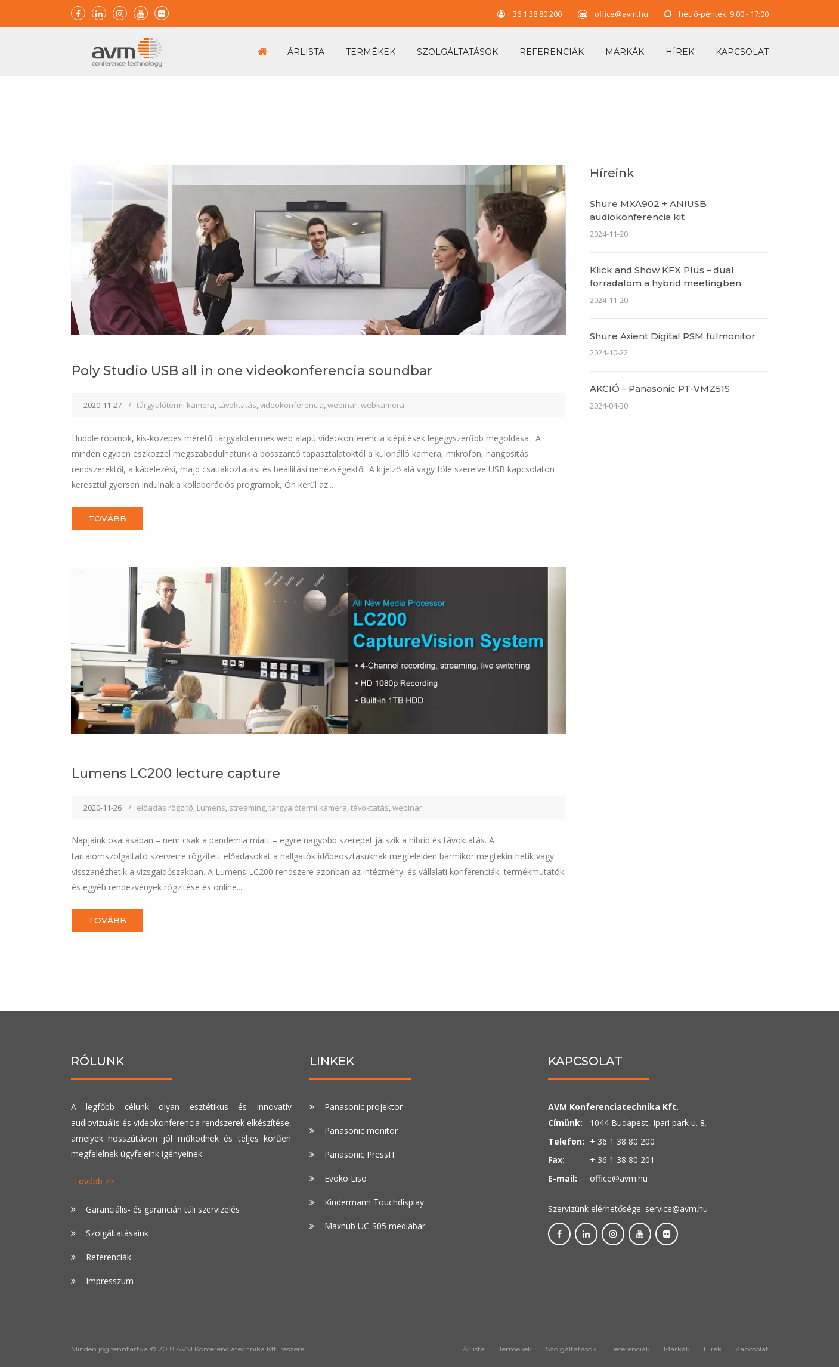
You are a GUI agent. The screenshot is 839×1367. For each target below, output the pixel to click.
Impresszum (110, 1278)
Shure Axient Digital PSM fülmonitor (673, 327)
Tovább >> (93, 1179)
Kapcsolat (742, 47)
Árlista (305, 47)
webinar (342, 396)
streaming (247, 802)
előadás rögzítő (165, 802)
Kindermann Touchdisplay (374, 1200)
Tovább (112, 511)
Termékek (370, 47)
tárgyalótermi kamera (176, 396)
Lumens (211, 802)
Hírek (679, 47)
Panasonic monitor (361, 1128)
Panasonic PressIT (360, 1152)
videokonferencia (292, 396)
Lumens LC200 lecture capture (190, 767)
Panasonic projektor (363, 1105)
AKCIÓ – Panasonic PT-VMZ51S (660, 380)
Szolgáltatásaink (117, 1230)
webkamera (382, 396)
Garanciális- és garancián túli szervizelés (163, 1207)
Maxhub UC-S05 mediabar (374, 1224)
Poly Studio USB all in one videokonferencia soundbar (277, 361)
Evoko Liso (345, 1176)
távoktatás (237, 396)
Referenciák (551, 47)
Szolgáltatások (457, 47)
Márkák (624, 47)
